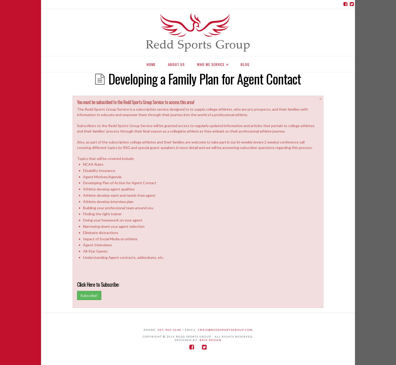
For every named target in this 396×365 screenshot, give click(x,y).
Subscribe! (89, 295)
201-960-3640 (169, 329)
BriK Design (211, 340)
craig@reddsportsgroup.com (225, 329)
